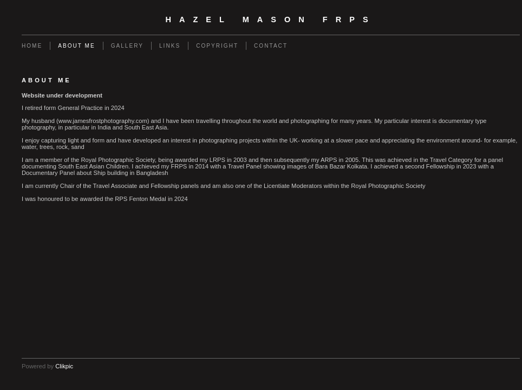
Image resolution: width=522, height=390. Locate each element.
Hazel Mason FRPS (270, 19)
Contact (271, 46)
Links (169, 46)
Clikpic (64, 366)
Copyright (217, 46)
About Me (76, 46)
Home (32, 46)
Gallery (127, 46)
